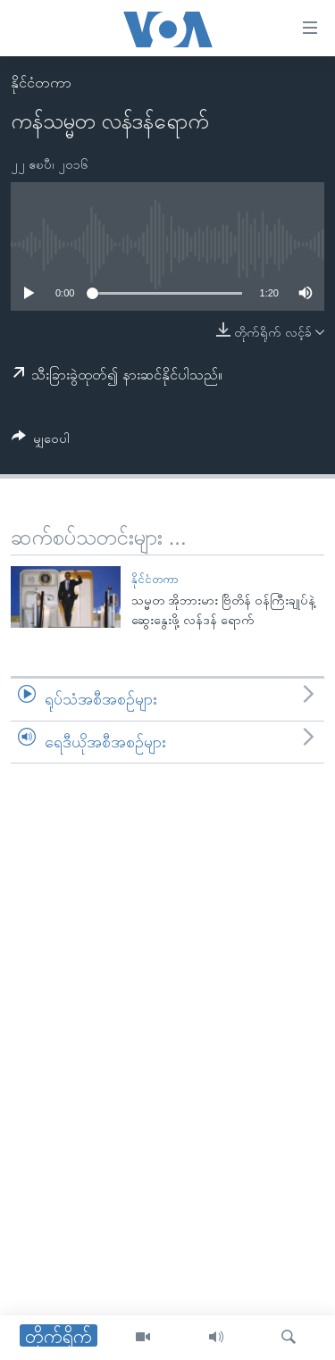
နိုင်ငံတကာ (41, 82)
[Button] (41, 441)
